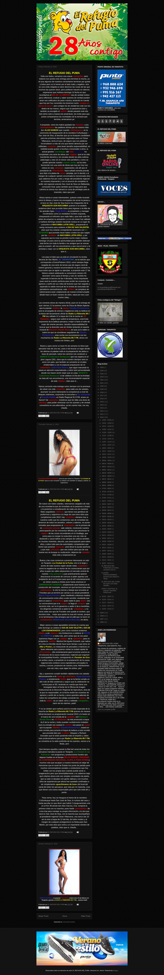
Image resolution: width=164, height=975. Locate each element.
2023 (102, 377)
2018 (102, 392)
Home (64, 916)
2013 (102, 408)
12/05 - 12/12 (107, 429)
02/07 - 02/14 (107, 563)
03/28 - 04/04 (107, 541)
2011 (102, 414)
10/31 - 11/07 (107, 445)
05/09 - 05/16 (107, 523)
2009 (102, 613)
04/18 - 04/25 (107, 532)
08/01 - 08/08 (107, 485)
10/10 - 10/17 (107, 454)
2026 (102, 367)
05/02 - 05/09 (107, 526)
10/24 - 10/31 (107, 448)
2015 (102, 402)
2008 (102, 616)
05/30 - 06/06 (107, 513)
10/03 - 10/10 (107, 457)
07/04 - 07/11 (107, 498)
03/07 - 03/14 (107, 551)
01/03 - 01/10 (107, 609)
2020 (102, 386)
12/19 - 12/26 (107, 423)
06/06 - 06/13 (107, 510)
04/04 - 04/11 (107, 538)
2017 (102, 395)
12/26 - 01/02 (107, 420)
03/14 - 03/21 (107, 548)
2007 (102, 619)
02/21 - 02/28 (107, 557)
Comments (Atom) (69, 922)
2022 (102, 380)
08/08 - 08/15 (107, 482)
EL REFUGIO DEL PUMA (109, 643)
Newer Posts (43, 916)
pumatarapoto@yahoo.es (106, 289)
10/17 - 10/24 (107, 451)
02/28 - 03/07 (107, 554)
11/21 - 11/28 (107, 435)
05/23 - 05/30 (107, 516)
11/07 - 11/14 (107, 442)
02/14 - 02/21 (107, 560)
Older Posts (85, 916)
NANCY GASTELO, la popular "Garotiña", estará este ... (109, 590)
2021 (102, 383)
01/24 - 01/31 (107, 599)
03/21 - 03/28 (107, 544)
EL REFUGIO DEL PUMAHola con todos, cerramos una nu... (110, 568)
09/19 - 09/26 (107, 463)
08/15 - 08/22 (107, 479)
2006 (102, 622)
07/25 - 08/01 (107, 488)
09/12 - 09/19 (107, 467)
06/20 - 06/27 (107, 504)
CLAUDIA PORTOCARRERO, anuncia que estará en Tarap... (110, 575)
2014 (102, 405)
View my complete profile (106, 709)
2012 (102, 411)
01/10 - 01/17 (107, 606)
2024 (102, 374)
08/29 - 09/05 (107, 473)
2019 (102, 389)
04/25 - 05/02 (107, 529)
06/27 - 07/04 (107, 501)
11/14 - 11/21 (107, 439)
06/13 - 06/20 (107, 507)
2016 (102, 398)
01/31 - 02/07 (107, 596)
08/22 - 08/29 (107, 476)
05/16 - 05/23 (107, 519)
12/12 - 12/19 (107, 426)
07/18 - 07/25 (107, 492)
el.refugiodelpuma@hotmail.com (109, 287)
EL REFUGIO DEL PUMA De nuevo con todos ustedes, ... (111, 583)
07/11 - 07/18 (107, 495)
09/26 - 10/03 (107, 460)
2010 (102, 417)
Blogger (115, 970)
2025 (102, 371)
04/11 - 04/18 (107, 535)
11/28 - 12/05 (107, 432)
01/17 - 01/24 (107, 602)
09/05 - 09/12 (107, 470)
